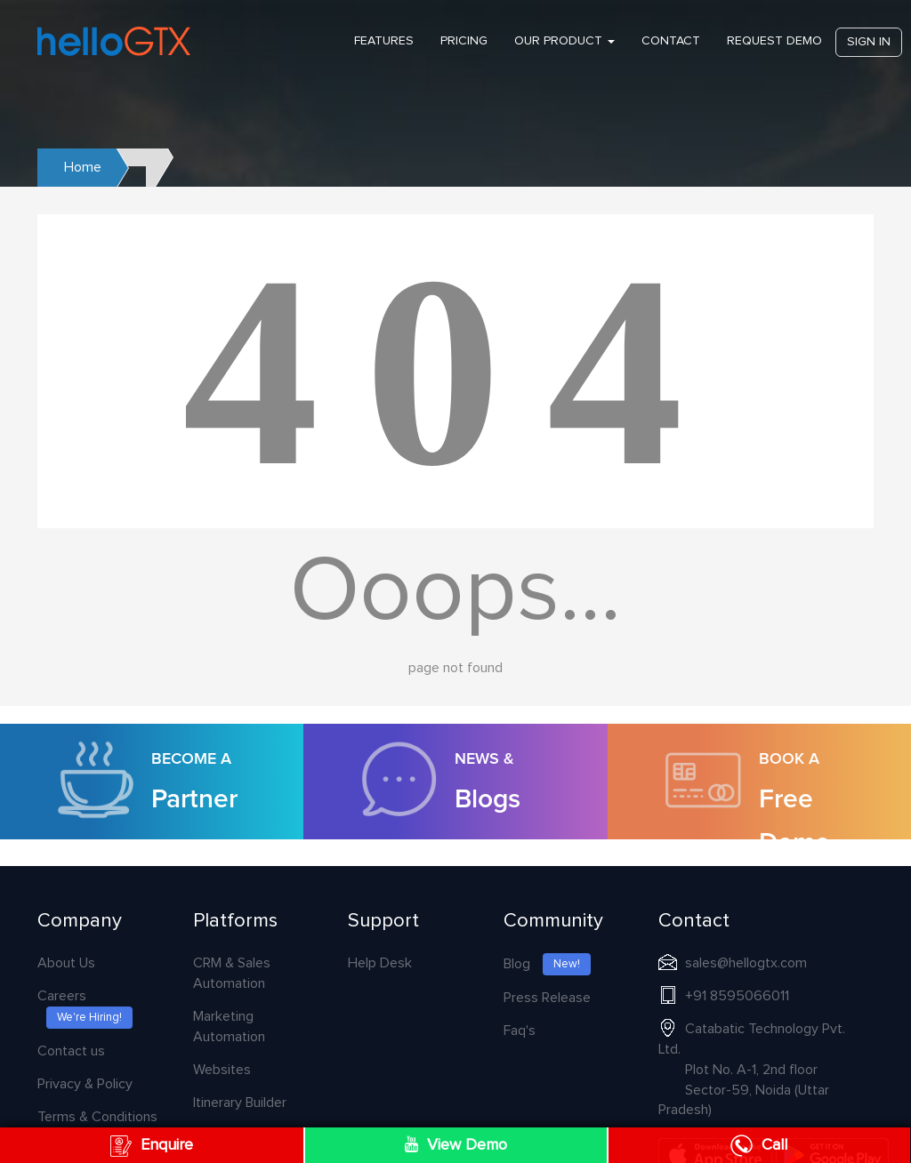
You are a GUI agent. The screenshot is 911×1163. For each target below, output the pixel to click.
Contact (670, 41)
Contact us (71, 1051)
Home (82, 167)
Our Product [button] (564, 41)
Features (384, 41)
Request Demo (774, 41)
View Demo (456, 1144)
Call (758, 1145)
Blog (547, 964)
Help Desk (380, 963)
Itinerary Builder (239, 1102)
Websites (222, 1070)
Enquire (151, 1145)
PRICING (464, 41)
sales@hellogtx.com (746, 963)
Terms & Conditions (97, 1117)
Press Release (547, 998)
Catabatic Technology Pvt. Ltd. (751, 1069)
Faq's (520, 1030)
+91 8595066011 (737, 996)
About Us (66, 963)
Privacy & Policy (85, 1084)
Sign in (869, 42)
